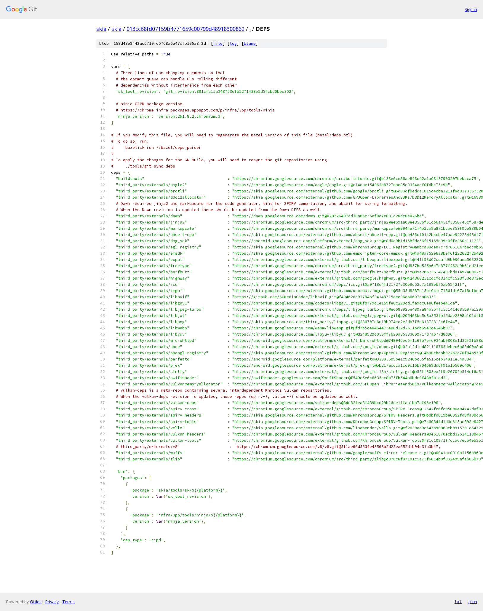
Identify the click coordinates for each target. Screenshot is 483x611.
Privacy (52, 601)
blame (250, 43)
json (472, 601)
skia (101, 28)
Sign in (471, 9)
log (233, 43)
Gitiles (35, 601)
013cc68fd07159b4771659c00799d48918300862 (185, 28)
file (218, 43)
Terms (68, 601)
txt (458, 601)
